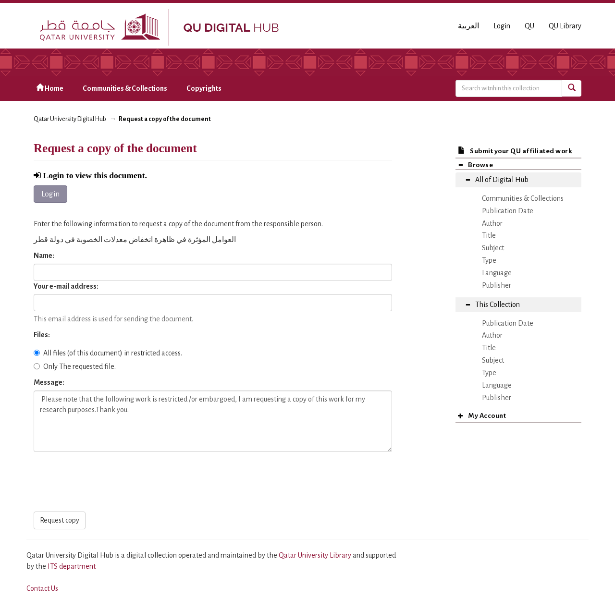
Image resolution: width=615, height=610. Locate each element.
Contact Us (42, 588)
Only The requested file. (75, 366)
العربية (468, 26)
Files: (42, 335)
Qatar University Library (316, 555)
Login (50, 194)
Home (49, 88)
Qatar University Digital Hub (70, 119)
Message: (49, 382)
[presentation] (107, 482)
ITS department (72, 566)
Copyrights (203, 88)
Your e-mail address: (66, 286)
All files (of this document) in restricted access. (108, 353)
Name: (44, 255)
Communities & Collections (125, 88)
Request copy (59, 520)
